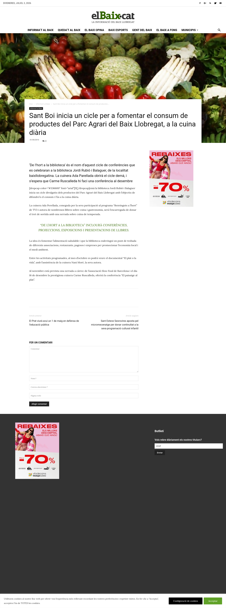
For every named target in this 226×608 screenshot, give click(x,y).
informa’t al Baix (41, 30)
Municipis (190, 30)
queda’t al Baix (69, 30)
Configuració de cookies (185, 601)
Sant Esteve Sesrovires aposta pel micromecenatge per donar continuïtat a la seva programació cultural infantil (114, 324)
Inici (31, 104)
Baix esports (118, 30)
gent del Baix (142, 30)
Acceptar (213, 601)
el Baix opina (94, 30)
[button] (219, 30)
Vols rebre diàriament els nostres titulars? (178, 439)
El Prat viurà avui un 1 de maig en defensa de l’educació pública (54, 322)
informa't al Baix (43, 104)
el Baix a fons (166, 30)
